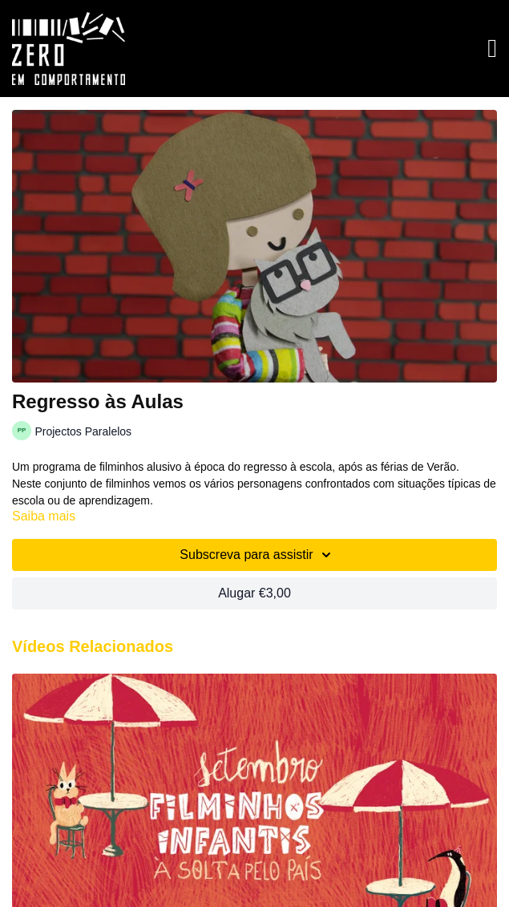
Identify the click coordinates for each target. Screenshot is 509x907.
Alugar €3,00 (254, 593)
